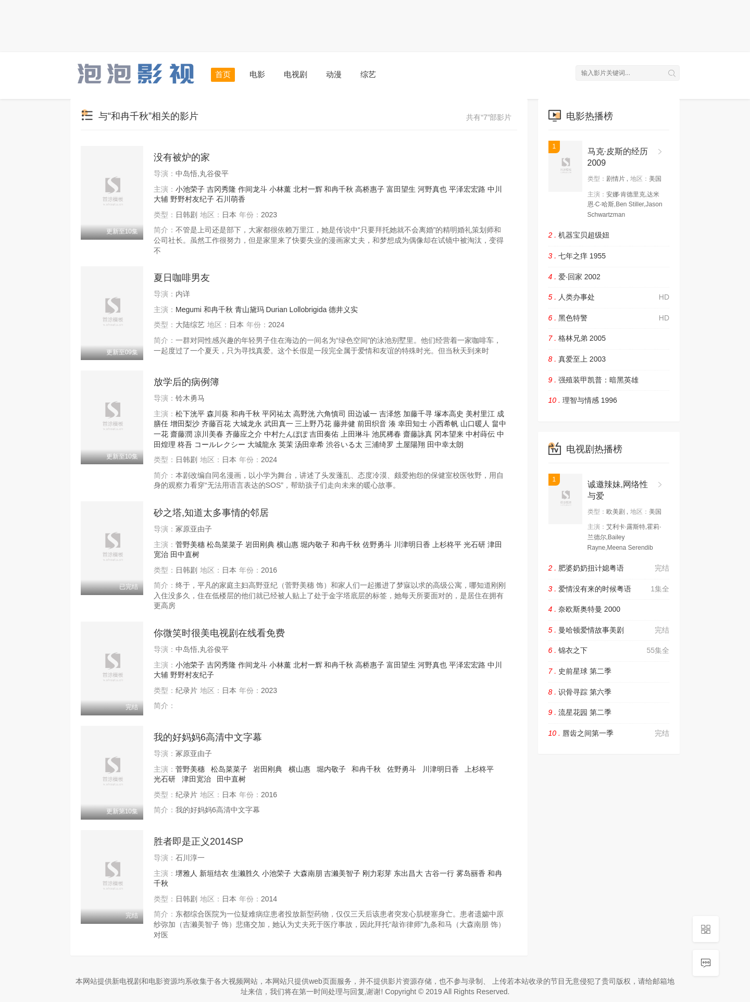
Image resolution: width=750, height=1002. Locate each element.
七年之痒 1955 (577, 256)
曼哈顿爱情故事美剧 (609, 630)
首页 (223, 74)
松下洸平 (190, 414)
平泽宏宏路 (467, 189)
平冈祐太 (276, 414)
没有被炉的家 (182, 157)
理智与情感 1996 (582, 400)
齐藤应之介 (244, 434)
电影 (257, 74)
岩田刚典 (259, 544)
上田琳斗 (355, 434)
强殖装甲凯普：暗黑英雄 (593, 380)
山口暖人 (475, 423)
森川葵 (218, 414)
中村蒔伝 (480, 434)
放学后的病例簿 (186, 382)
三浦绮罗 (379, 444)
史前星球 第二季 (579, 671)
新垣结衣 (214, 873)
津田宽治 (196, 779)
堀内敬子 (315, 544)
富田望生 (401, 189)
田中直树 (184, 554)
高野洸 (304, 414)
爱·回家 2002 (574, 277)
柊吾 (185, 444)
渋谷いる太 (344, 444)
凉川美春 (208, 434)
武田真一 (278, 423)
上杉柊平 (446, 544)
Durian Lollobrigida (296, 309)
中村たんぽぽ (286, 434)
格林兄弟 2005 (577, 338)
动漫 (334, 74)
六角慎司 (331, 414)
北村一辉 (307, 189)
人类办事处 (609, 297)
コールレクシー (219, 444)
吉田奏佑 (324, 434)
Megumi (189, 309)
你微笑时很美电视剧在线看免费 (219, 633)
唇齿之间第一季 (609, 733)
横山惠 (287, 544)
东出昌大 (408, 873)
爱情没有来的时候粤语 (609, 589)
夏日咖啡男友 (182, 278)
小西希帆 (443, 423)
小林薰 (280, 189)
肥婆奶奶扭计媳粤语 (609, 568)
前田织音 (371, 423)
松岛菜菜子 (225, 544)
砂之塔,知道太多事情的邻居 (211, 513)
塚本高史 (449, 414)
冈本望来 (449, 434)
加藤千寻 (417, 414)
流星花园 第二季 (579, 712)
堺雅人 (186, 873)
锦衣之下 (609, 651)
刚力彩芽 (377, 873)
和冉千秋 (338, 189)
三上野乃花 (313, 423)
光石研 (474, 544)
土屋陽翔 (410, 444)
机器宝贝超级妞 (578, 235)
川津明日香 (412, 544)
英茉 (286, 444)
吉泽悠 (390, 414)
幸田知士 (412, 423)
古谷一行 (439, 873)
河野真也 (432, 189)
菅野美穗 (190, 544)
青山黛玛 (249, 309)
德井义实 (343, 309)
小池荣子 (190, 189)
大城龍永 (262, 444)
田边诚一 (362, 414)
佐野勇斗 (377, 544)
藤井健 (344, 423)
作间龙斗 (252, 189)
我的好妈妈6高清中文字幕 (208, 737)
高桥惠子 (369, 189)
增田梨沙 (184, 423)
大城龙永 (247, 423)
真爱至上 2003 (577, 359)
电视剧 (295, 74)
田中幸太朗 (445, 444)
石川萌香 (230, 199)
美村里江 (480, 414)
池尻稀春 (386, 434)
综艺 (368, 74)
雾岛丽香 (470, 873)
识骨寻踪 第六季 (579, 692)
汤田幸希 (309, 444)
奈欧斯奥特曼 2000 (584, 609)
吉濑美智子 (342, 873)
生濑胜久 (245, 873)
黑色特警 (609, 318)
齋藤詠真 (417, 434)
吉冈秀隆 (221, 189)
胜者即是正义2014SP (198, 841)
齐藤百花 (216, 423)
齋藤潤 (181, 434)
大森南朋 (307, 873)
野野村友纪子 (192, 199)
